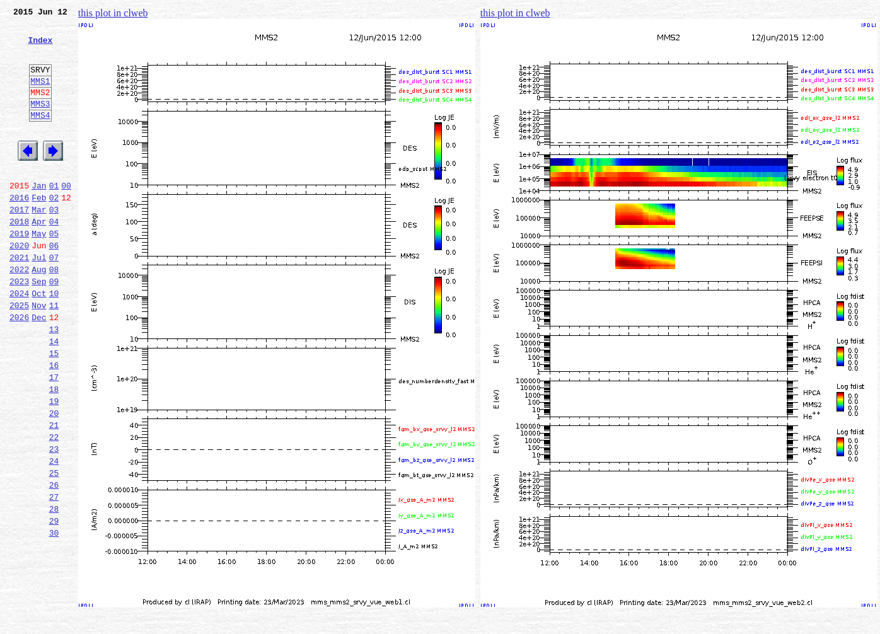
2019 (19, 271)
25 (54, 548)
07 (54, 298)
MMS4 (40, 135)
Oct (39, 340)
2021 (19, 298)
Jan (39, 215)
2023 (19, 326)
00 (66, 215)
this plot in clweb (113, 13)
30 (54, 617)
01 (54, 215)
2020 (19, 285)
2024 (19, 340)
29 (54, 603)
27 (54, 576)
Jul (39, 298)
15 (54, 409)
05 (54, 271)
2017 (19, 243)
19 (54, 465)
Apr (39, 257)
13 (54, 382)
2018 (19, 257)
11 (54, 354)
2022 (19, 312)
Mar (39, 243)
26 (54, 562)
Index (40, 47)
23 (54, 520)
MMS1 (40, 95)
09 (54, 326)
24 (54, 534)
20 (54, 479)
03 (54, 243)
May (39, 271)
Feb (39, 229)
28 (54, 590)
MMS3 (40, 122)
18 (54, 451)
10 (54, 340)
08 (54, 312)
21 (54, 493)
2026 (19, 368)
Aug (39, 312)
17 (54, 437)
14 (54, 395)
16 (54, 423)
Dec (39, 368)
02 (54, 229)
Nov (39, 354)
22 (54, 506)
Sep (39, 326)
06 (54, 285)
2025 (19, 354)
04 (54, 257)
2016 (19, 229)
